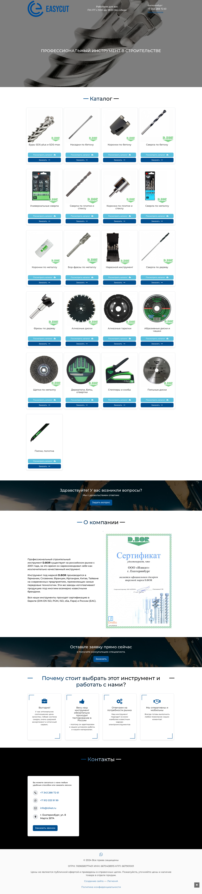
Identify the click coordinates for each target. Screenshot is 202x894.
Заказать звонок (45, 828)
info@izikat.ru (48, 808)
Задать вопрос (101, 502)
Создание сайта (94, 881)
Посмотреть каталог (44, 155)
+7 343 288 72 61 (49, 792)
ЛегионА (112, 881)
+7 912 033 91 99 (49, 800)
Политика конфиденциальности (101, 887)
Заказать (44, 160)
